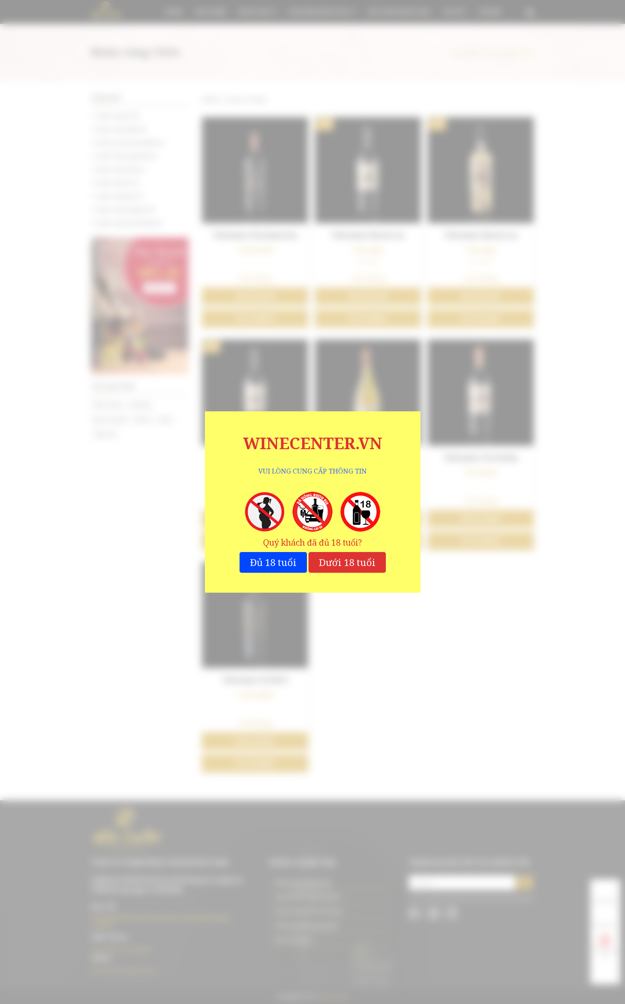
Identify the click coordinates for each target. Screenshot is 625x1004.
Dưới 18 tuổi (347, 562)
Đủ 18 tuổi (273, 562)
